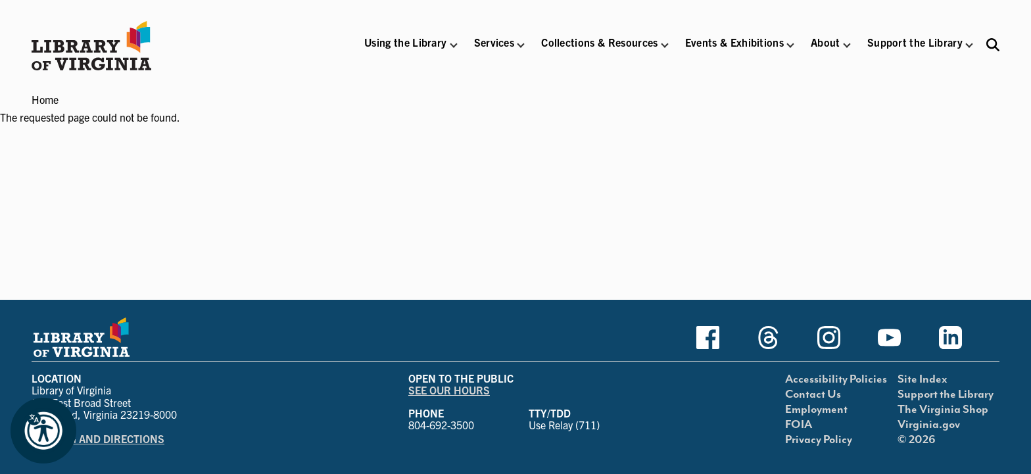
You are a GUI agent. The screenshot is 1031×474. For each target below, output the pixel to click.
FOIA (798, 424)
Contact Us (813, 394)
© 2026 (917, 439)
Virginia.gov (929, 424)
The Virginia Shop (943, 409)
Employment (816, 409)
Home (45, 99)
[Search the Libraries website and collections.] (992, 44)
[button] (405, 51)
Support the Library (946, 394)
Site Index (922, 379)
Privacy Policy (818, 439)
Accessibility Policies (836, 379)
